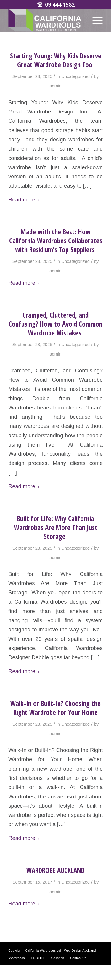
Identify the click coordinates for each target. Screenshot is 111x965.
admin (55, 86)
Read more (24, 199)
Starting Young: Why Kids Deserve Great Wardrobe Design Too (55, 60)
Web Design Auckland (80, 950)
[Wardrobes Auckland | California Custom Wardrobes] (46, 20)
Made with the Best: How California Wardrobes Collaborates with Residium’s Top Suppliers (55, 240)
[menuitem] (94, 20)
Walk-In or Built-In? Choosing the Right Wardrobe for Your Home (55, 708)
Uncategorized (75, 76)
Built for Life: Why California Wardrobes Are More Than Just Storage (55, 527)
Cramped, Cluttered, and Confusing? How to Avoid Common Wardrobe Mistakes (55, 323)
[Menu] (94, 20)
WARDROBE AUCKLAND (55, 870)
